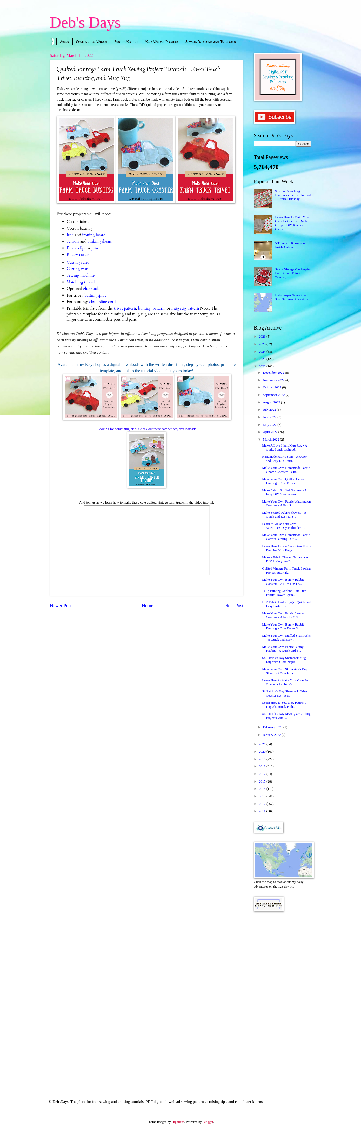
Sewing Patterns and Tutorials (210, 41)
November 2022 (274, 380)
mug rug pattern (185, 308)
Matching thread (81, 282)
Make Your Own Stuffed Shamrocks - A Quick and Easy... (286, 637)
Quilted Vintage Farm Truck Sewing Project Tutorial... (286, 570)
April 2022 (270, 432)
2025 (262, 344)
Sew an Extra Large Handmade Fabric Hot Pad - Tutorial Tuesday (293, 195)
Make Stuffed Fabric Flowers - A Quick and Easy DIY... (284, 514)
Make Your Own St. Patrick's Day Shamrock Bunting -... (284, 671)
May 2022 (270, 425)
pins (94, 248)
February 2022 (273, 727)
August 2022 (272, 402)
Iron (70, 235)
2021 (262, 744)
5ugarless (178, 1122)
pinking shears (100, 241)
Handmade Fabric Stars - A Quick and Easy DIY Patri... (284, 458)
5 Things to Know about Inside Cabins (291, 245)
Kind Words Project (161, 41)
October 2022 (272, 387)
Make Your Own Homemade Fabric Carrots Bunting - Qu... (286, 537)
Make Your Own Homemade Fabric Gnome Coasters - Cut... (286, 470)
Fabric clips (76, 248)
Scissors (73, 241)
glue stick (91, 288)
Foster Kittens (126, 41)
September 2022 (274, 395)
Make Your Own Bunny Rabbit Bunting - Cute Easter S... (283, 626)
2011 (262, 811)
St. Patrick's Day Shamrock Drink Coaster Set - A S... (284, 693)
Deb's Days (85, 22)
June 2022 (270, 417)
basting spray (96, 295)
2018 (262, 766)
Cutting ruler (78, 262)
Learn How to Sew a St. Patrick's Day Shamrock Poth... (284, 704)
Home (147, 605)
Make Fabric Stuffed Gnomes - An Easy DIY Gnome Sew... (285, 492)
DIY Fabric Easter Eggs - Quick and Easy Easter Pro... (286, 604)
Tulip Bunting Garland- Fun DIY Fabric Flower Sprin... (284, 592)
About (64, 41)
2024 (262, 351)
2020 (262, 751)
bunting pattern (151, 308)
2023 (262, 359)
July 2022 (270, 409)
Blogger (208, 1122)
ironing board (93, 235)
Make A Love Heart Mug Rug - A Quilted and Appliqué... (284, 447)
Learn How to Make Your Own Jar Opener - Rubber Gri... (285, 682)
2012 (262, 804)
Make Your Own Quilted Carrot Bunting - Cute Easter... (283, 481)
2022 (262, 366)
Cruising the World (91, 41)
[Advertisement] (282, 998)
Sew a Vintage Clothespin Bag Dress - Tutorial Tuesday (292, 273)
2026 (262, 336)
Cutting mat (77, 269)
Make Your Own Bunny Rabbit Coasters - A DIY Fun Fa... (283, 581)
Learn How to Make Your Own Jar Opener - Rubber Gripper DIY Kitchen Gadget (292, 223)
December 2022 (274, 372)
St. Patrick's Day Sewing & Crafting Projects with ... (286, 715)
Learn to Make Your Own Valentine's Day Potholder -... (283, 526)
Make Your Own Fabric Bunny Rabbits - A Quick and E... (282, 649)
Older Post (233, 605)
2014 (262, 789)
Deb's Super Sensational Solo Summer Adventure (291, 297)
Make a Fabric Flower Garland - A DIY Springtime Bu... (285, 559)
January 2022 (272, 735)
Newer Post (61, 605)
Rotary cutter (78, 254)
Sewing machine (81, 275)
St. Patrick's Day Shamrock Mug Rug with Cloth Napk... (284, 660)
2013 (262, 796)
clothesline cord (102, 302)
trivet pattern (125, 308)
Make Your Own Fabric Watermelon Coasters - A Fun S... (286, 503)
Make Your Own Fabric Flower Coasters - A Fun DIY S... (283, 615)
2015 (262, 781)
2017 (262, 774)
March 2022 (271, 439)
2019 (262, 759)
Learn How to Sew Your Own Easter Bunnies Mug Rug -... (286, 548)
